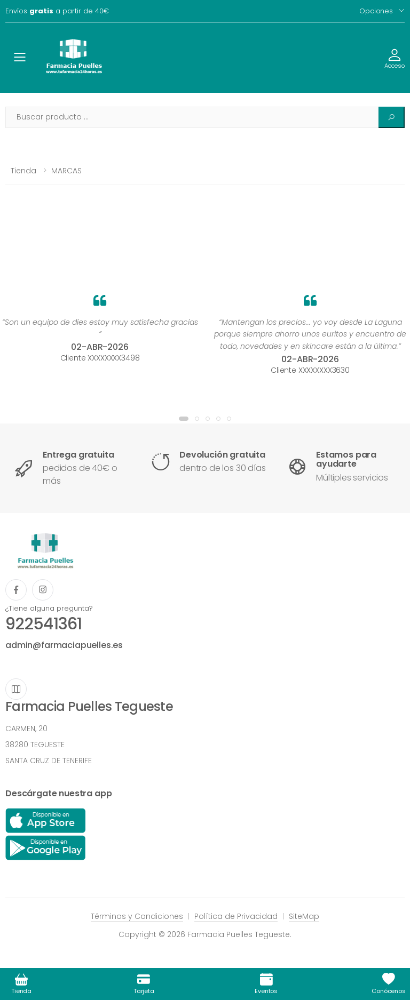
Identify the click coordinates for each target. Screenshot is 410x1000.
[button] (184, 418)
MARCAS (66, 170)
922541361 (43, 624)
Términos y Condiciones (137, 916)
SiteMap (304, 916)
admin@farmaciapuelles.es (64, 645)
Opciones (376, 11)
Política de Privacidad (236, 916)
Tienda (23, 170)
